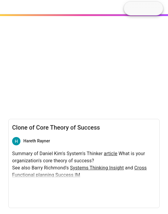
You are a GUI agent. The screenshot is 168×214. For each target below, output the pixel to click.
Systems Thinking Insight (97, 168)
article (110, 153)
